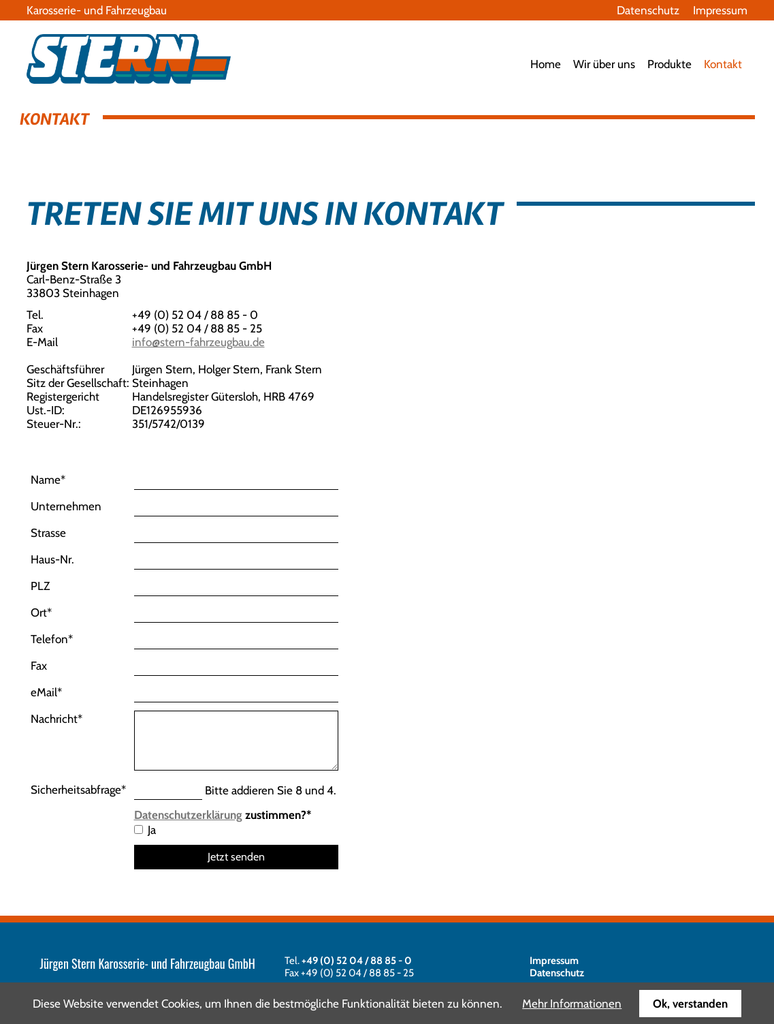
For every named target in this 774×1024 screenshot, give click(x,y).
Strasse (48, 533)
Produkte (669, 64)
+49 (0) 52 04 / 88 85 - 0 (357, 961)
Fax (39, 665)
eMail (46, 692)
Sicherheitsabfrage (78, 789)
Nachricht (56, 719)
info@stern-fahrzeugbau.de (198, 342)
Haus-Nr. (52, 559)
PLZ (40, 586)
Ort (41, 612)
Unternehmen (66, 506)
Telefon (52, 639)
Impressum (720, 10)
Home (545, 64)
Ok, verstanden (690, 1003)
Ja (152, 830)
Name (48, 479)
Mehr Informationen (572, 1003)
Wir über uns (604, 64)
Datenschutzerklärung (188, 815)
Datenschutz (648, 10)
